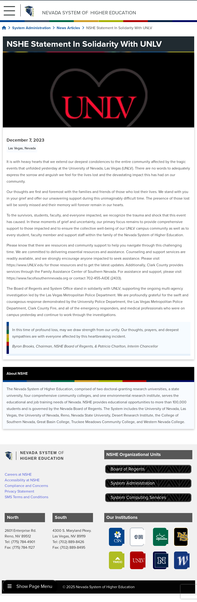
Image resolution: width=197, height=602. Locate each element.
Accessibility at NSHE (22, 480)
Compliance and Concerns (26, 485)
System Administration (133, 483)
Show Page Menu (29, 586)
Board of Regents (128, 469)
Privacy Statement (19, 491)
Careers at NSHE (18, 474)
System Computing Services (138, 497)
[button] (12, 10)
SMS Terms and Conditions (26, 497)
